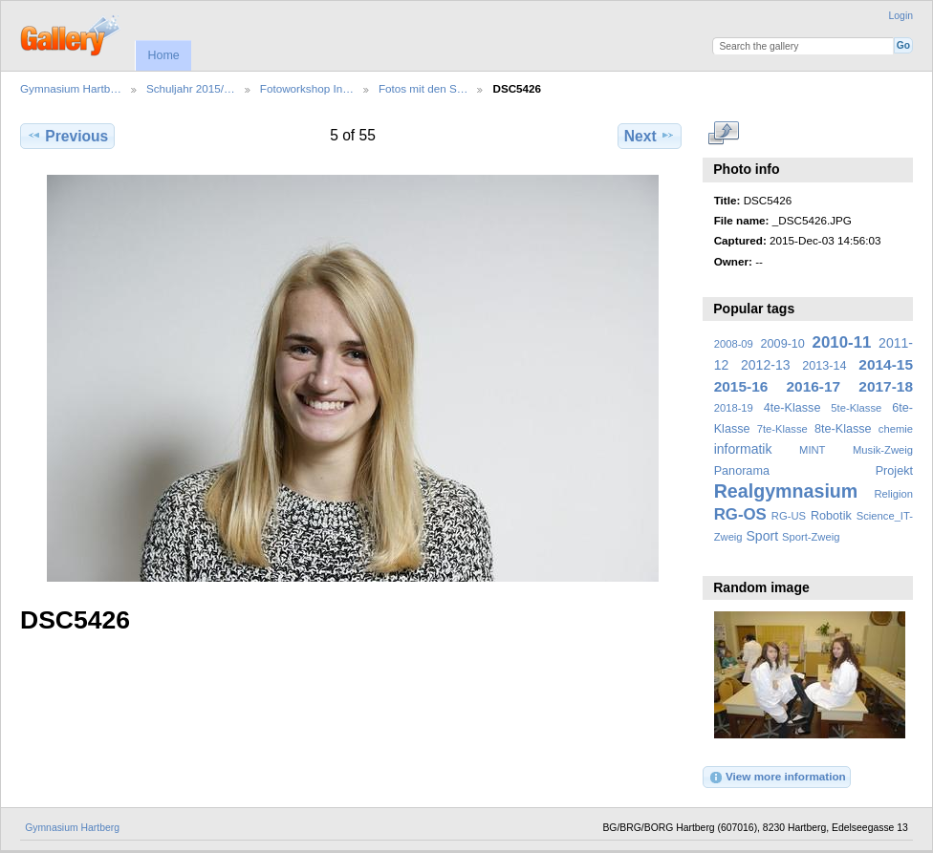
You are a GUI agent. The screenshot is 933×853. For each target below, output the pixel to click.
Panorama (742, 471)
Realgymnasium (786, 490)
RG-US (788, 516)
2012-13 (766, 365)
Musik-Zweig (883, 450)
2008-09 (733, 344)
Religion (893, 494)
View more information (777, 777)
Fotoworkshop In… (307, 88)
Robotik (831, 515)
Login (901, 16)
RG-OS (740, 514)
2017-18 (885, 386)
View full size (724, 133)
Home (163, 55)
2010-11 (842, 342)
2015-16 (741, 386)
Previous (67, 135)
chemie (896, 429)
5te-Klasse (856, 408)
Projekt (894, 471)
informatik (743, 449)
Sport (763, 536)
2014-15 (885, 364)
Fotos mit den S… (423, 88)
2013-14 (824, 366)
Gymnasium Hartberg (72, 827)
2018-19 (733, 408)
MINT (812, 450)
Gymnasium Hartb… (70, 88)
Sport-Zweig (810, 537)
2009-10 (783, 344)
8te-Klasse (843, 429)
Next (649, 135)
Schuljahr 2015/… (190, 88)
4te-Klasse (792, 408)
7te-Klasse (782, 429)
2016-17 (814, 386)
